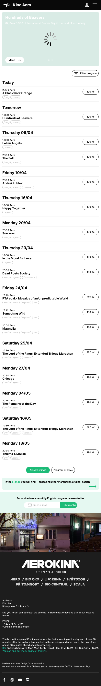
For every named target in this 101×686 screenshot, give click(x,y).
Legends (15, 97)
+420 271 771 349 (12, 623)
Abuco (15, 663)
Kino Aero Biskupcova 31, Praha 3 (15, 605)
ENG (6, 97)
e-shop (16, 481)
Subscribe (70, 504)
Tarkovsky (28, 187)
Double (15, 302)
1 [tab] (48, 60)
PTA (35, 302)
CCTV (69, 666)
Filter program (85, 73)
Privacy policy (40, 666)
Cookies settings (82, 666)
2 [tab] (52, 60)
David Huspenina (36, 663)
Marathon (28, 358)
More (14, 60)
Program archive (63, 469)
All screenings (38, 469)
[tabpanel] (50, 39)
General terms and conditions (17, 666)
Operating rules (57, 666)
